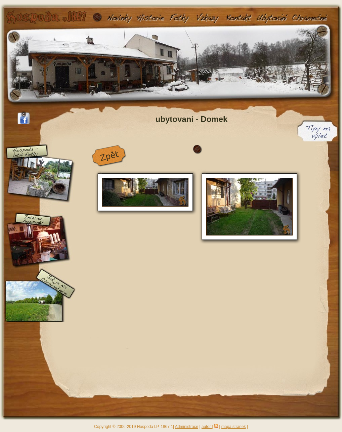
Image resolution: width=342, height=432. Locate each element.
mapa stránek (233, 426)
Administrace (186, 426)
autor (207, 426)
